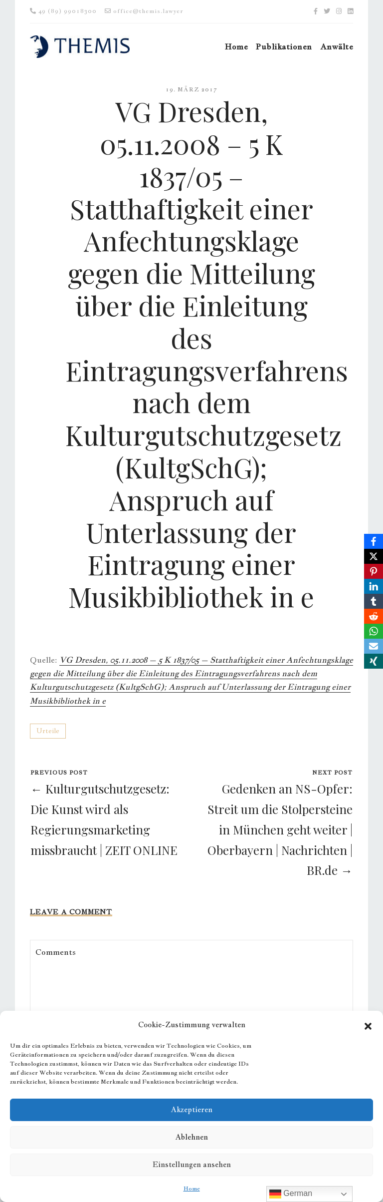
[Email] (373, 646)
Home (192, 1189)
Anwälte (336, 46)
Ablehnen (191, 1137)
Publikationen (284, 46)
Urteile (47, 731)
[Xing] (373, 661)
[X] (373, 556)
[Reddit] (373, 616)
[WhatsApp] (373, 631)
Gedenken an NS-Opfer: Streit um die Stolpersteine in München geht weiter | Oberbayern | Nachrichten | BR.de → (280, 829)
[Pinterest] (373, 571)
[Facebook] (373, 541)
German (290, 1194)
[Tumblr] (373, 601)
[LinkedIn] (373, 586)
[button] (368, 1025)
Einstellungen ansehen (192, 1164)
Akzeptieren (191, 1109)
